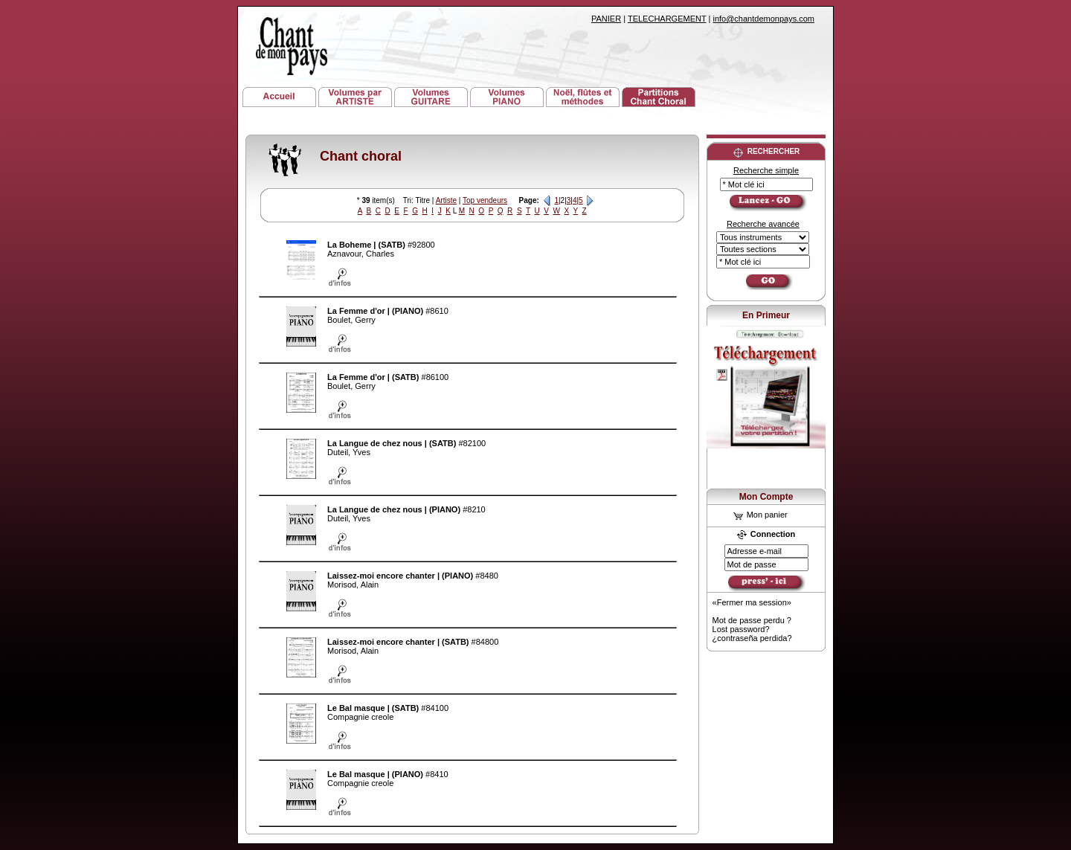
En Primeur (766, 315)
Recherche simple (766, 170)
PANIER (606, 18)
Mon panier (760, 514)
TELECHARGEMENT (667, 18)
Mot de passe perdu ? (752, 620)
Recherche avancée (763, 223)
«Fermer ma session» (752, 602)
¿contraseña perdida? (752, 638)
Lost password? (741, 629)
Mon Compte (766, 497)
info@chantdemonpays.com (763, 18)
